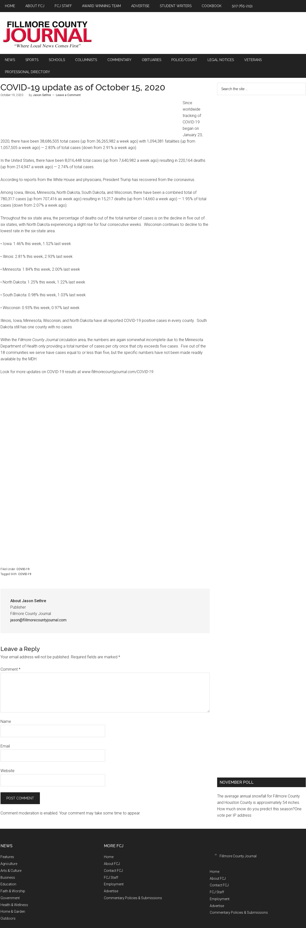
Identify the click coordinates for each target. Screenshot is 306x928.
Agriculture (8, 851)
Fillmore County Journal (47, 35)
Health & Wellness (14, 892)
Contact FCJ (113, 858)
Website (7, 757)
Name (5, 708)
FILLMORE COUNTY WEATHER (261, 110)
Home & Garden (12, 898)
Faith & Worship (12, 878)
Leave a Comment (68, 82)
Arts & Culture (10, 858)
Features (7, 844)
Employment (114, 871)
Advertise (111, 878)
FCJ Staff (111, 864)
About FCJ (112, 851)
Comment (10, 656)
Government (10, 885)
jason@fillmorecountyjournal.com (38, 607)
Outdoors (8, 905)
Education (8, 871)
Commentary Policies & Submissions (133, 885)
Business (7, 864)
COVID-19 (23, 556)
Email (5, 733)
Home (108, 844)
